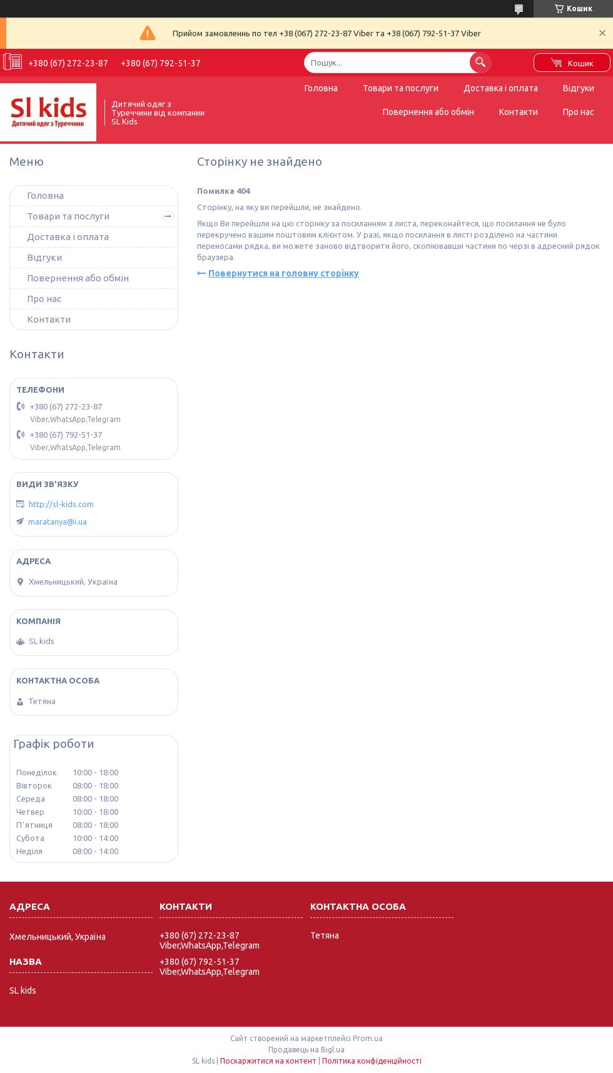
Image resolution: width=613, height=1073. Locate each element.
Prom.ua (368, 1038)
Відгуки (578, 88)
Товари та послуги (400, 88)
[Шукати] (481, 62)
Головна (321, 88)
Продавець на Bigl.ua (306, 1049)
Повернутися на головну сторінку (283, 273)
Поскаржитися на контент (268, 1061)
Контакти (518, 112)
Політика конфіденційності (372, 1061)
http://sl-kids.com (61, 504)
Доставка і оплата (501, 88)
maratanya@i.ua (57, 521)
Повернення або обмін (428, 112)
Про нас (578, 112)
